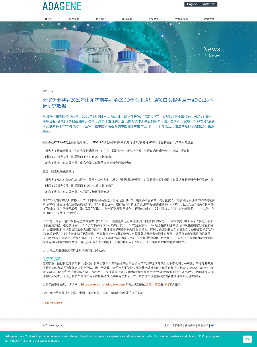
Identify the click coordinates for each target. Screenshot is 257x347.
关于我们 (101, 23)
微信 (149, 295)
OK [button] (247, 339)
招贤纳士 (154, 23)
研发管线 (74, 23)
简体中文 (209, 8)
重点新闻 (127, 23)
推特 (166, 295)
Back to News (52, 313)
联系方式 (209, 23)
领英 (157, 295)
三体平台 (47, 23)
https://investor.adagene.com (103, 295)
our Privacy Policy (16, 340)
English (192, 8)
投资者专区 (181, 23)
